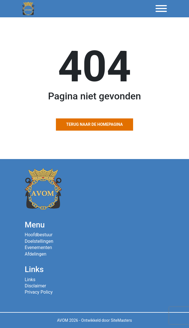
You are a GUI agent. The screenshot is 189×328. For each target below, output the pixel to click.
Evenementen (38, 247)
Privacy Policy (39, 292)
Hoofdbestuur (38, 234)
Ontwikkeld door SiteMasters (106, 320)
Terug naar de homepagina (94, 124)
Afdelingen (35, 254)
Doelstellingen (39, 241)
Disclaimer (35, 286)
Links (30, 279)
